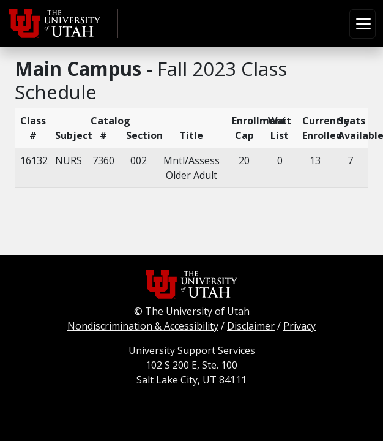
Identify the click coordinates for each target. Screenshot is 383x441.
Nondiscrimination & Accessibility (142, 326)
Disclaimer (251, 326)
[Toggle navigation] (362, 24)
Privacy (299, 326)
